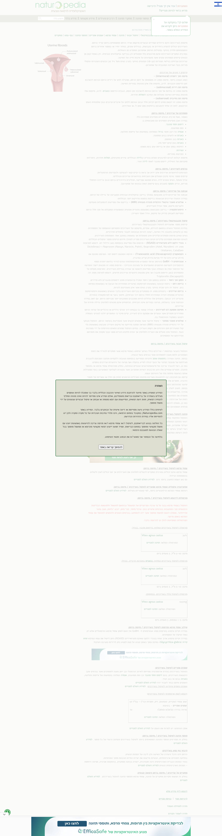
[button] (111, 447)
